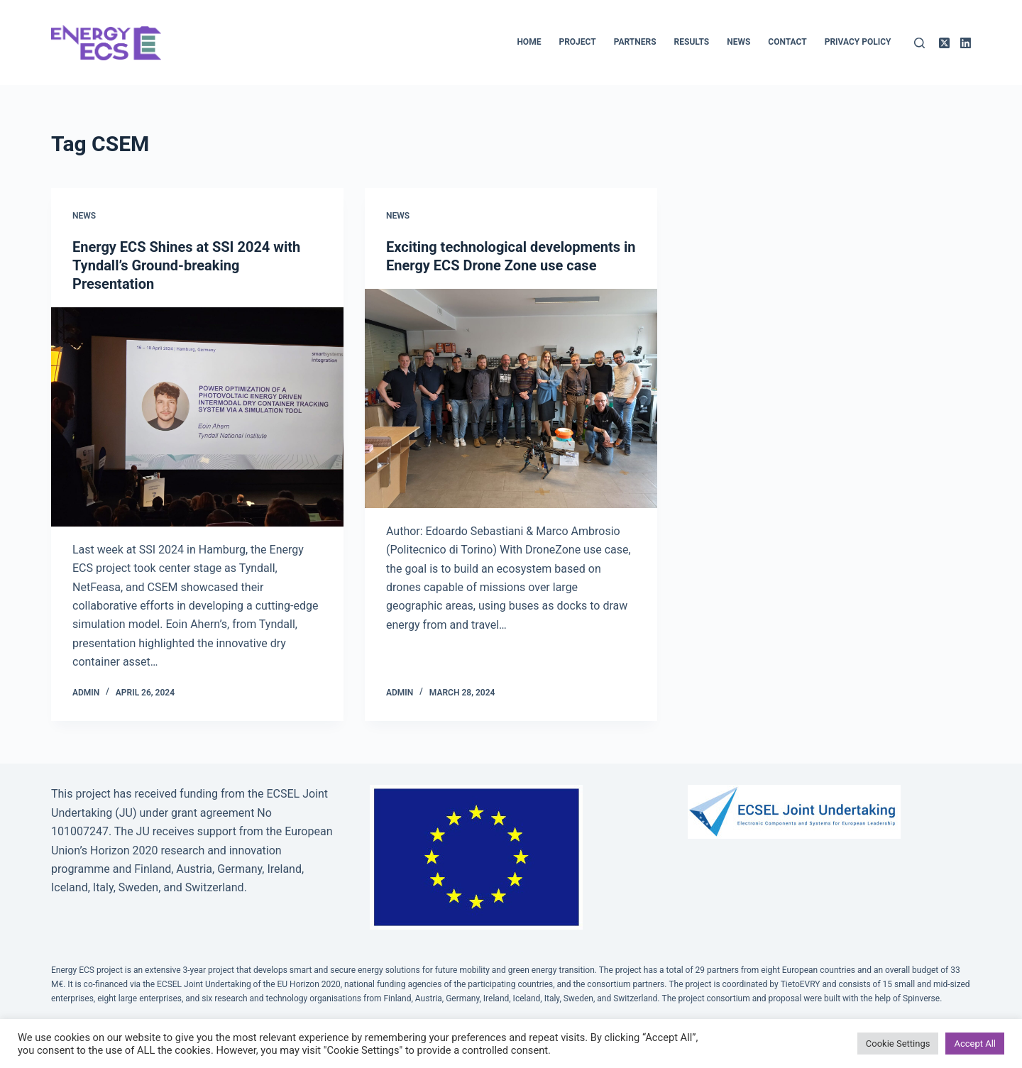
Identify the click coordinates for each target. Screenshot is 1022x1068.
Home (529, 42)
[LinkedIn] (965, 43)
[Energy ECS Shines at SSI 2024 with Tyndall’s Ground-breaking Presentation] (197, 417)
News (738, 42)
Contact (787, 42)
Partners (635, 42)
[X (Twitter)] (944, 43)
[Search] (919, 43)
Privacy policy (858, 42)
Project (577, 42)
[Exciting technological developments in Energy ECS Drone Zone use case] (511, 398)
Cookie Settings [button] (898, 1043)
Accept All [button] (975, 1043)
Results (692, 42)
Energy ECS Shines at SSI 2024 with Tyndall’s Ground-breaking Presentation (186, 265)
